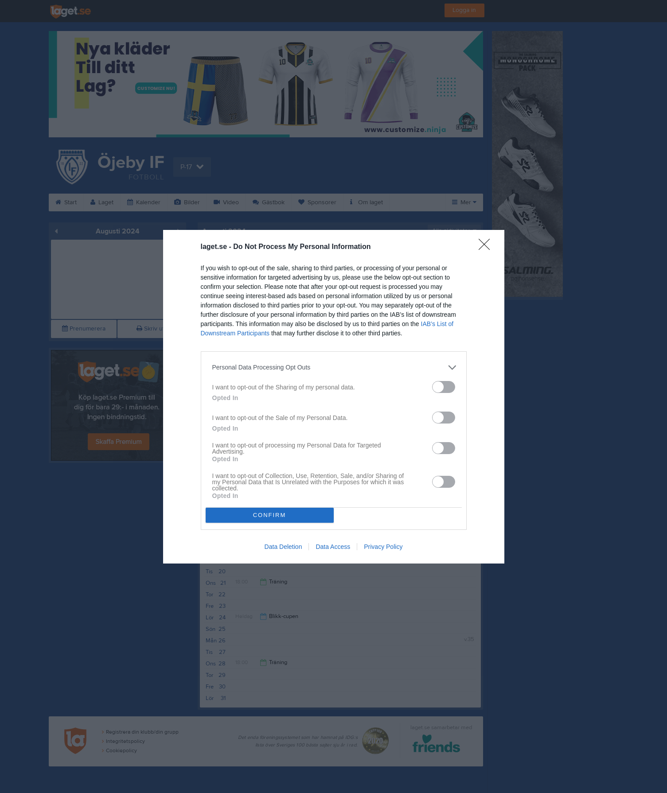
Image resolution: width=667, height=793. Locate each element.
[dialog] (333, 397)
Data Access (333, 546)
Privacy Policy (383, 546)
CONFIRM (269, 515)
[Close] (487, 247)
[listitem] (333, 367)
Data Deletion (283, 546)
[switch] (443, 387)
